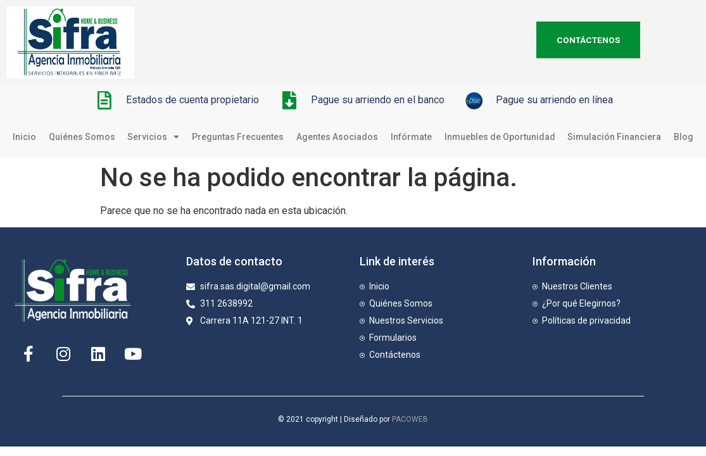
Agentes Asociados (337, 137)
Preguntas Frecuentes (238, 137)
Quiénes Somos (82, 137)
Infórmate (411, 137)
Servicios (153, 137)
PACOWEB (410, 419)
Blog (683, 137)
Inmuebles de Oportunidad (499, 137)
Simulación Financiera (614, 137)
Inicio (24, 137)
